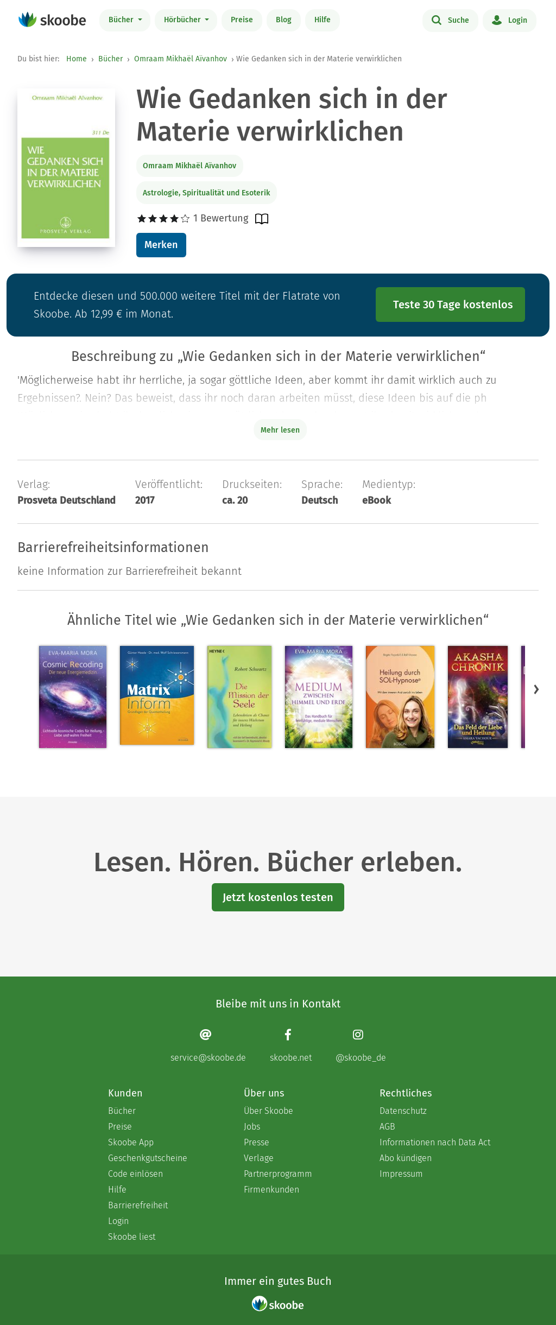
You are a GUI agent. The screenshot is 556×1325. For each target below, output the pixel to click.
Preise (242, 19)
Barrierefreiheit (138, 1205)
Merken (161, 245)
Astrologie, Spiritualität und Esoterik (206, 193)
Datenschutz (403, 1111)
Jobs (252, 1126)
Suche (450, 19)
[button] (536, 689)
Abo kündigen (406, 1158)
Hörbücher (183, 19)
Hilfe (322, 19)
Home (76, 59)
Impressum (401, 1174)
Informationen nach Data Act (435, 1142)
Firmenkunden (271, 1189)
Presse (256, 1142)
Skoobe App (131, 1142)
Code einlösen (135, 1174)
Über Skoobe (268, 1111)
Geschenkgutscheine (147, 1158)
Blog (284, 19)
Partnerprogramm (278, 1174)
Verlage (259, 1158)
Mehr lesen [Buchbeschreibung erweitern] (280, 430)
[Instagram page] (361, 1045)
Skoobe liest (131, 1237)
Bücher (122, 19)
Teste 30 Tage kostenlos (453, 304)
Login (509, 19)
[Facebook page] (291, 1045)
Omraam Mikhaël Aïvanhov (180, 59)
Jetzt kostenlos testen (278, 897)
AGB (387, 1126)
